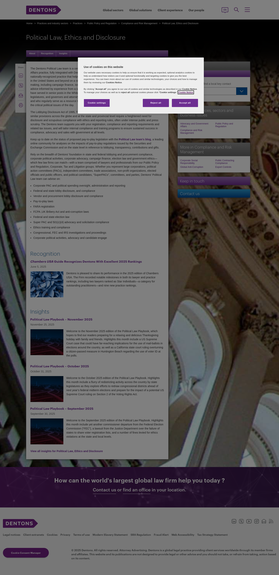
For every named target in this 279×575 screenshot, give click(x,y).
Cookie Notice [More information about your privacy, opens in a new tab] (185, 92)
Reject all (155, 103)
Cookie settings (97, 103)
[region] (141, 85)
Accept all (185, 103)
